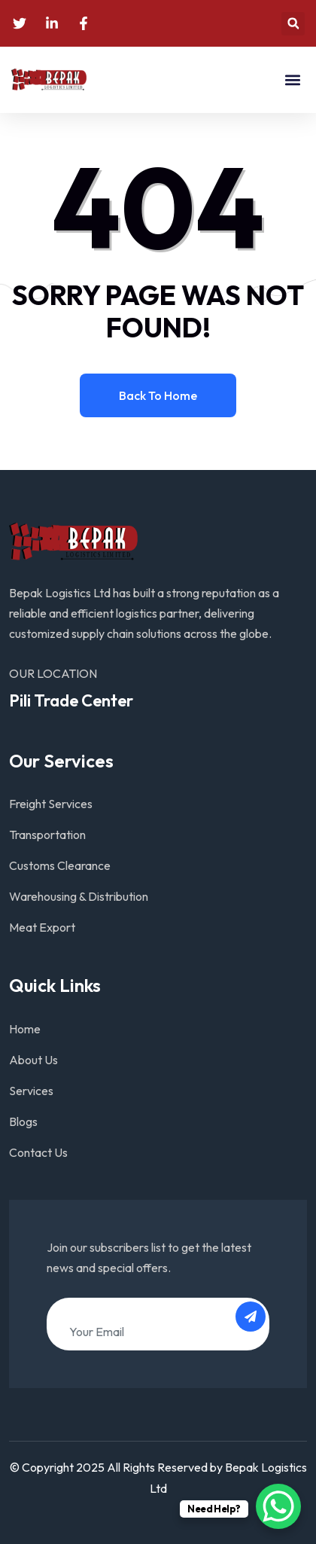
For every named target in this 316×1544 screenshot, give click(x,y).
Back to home (158, 395)
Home (25, 1028)
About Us (33, 1059)
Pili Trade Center (71, 700)
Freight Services (51, 803)
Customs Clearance (60, 865)
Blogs (23, 1121)
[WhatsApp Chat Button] (278, 1506)
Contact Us (38, 1152)
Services (31, 1090)
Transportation (47, 834)
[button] (293, 23)
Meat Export (42, 927)
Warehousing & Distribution (78, 896)
